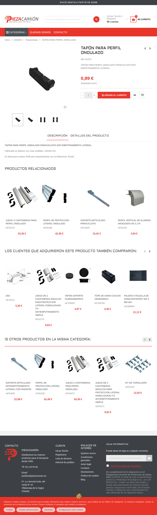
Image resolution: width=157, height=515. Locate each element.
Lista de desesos (64, 458)
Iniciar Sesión (62, 451)
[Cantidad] (88, 95)
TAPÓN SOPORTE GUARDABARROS (74, 297)
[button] (144, 251)
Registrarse (61, 454)
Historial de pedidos (65, 462)
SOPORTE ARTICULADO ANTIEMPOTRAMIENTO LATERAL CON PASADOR (18, 386)
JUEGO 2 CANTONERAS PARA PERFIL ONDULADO (21, 222)
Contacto (60, 32)
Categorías (15, 32)
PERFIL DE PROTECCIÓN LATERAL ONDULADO (56, 222)
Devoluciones (87, 472)
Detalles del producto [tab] (89, 136)
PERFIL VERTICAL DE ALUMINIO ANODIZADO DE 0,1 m (134, 222)
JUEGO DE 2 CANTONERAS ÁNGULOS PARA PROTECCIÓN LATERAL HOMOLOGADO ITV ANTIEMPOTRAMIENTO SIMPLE (48, 305)
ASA (8, 296)
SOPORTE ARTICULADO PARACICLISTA (92, 222)
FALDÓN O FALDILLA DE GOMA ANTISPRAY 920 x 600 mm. (136, 299)
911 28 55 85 (31, 467)
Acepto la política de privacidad (125, 466)
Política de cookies (90, 475)
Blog (83, 479)
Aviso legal (86, 464)
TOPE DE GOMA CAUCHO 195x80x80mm (107, 297)
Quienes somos (40, 32)
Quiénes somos (88, 453)
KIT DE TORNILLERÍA (136, 383)
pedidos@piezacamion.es (34, 476)
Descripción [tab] (57, 136)
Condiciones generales (87, 459)
